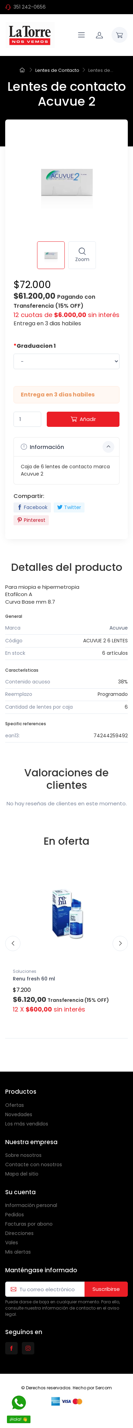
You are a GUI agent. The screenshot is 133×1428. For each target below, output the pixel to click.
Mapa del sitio (21, 1173)
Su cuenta (20, 1192)
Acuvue (118, 627)
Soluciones (24, 971)
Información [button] (67, 447)
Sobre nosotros (23, 1155)
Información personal (31, 1205)
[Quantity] (27, 419)
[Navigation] (81, 35)
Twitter (69, 507)
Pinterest (31, 520)
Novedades (18, 1114)
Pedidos (14, 1214)
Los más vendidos (26, 1123)
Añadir (83, 419)
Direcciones (19, 1233)
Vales (11, 1242)
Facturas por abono (29, 1223)
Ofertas (14, 1105)
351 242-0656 (30, 6)
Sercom (103, 1388)
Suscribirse (106, 1289)
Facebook (32, 507)
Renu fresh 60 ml (34, 978)
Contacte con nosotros (33, 1164)
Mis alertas (18, 1251)
